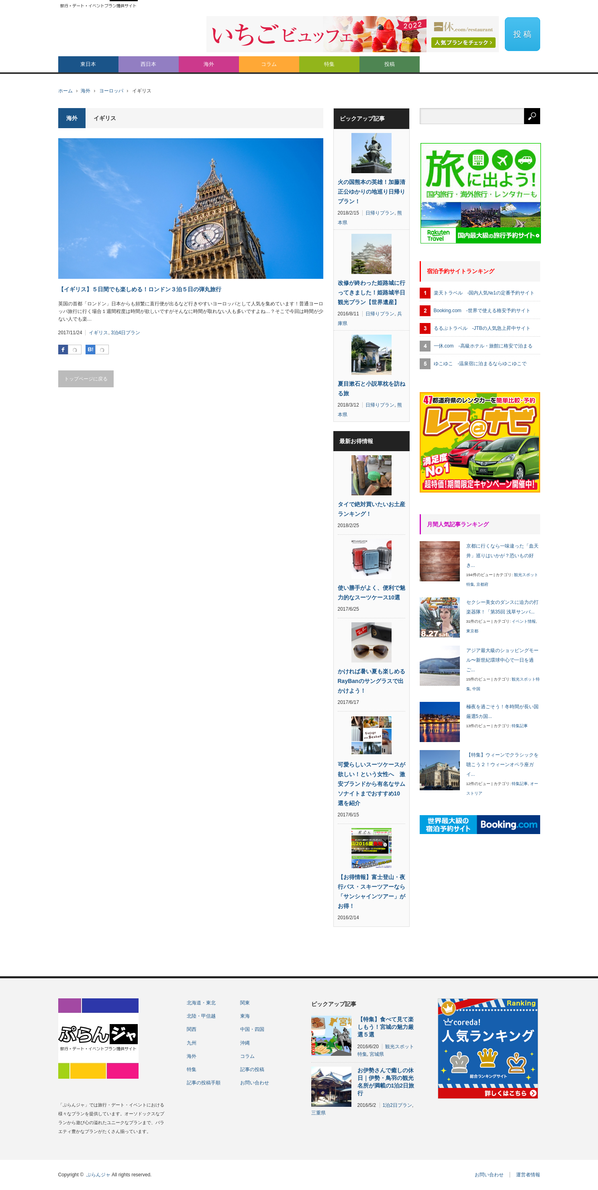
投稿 (389, 64)
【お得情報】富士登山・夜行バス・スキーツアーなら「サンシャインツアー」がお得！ (371, 891)
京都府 (482, 584)
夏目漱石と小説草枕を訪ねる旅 (371, 388)
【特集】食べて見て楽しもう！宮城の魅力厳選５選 (385, 1027)
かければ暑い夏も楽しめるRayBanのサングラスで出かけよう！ (371, 681)
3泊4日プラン (125, 332)
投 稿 (522, 34)
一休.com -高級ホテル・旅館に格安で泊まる (483, 346)
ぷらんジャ (98, 1175)
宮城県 (376, 1054)
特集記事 (520, 726)
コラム (269, 64)
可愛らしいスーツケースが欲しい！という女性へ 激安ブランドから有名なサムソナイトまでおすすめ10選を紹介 (371, 783)
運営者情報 (528, 1175)
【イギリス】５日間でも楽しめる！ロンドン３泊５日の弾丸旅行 (139, 289)
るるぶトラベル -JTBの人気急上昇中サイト (482, 328)
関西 (191, 1029)
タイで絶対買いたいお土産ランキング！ (371, 509)
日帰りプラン (379, 213)
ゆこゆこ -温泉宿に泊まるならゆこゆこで (480, 363)
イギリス (98, 332)
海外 (209, 64)
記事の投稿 (252, 1069)
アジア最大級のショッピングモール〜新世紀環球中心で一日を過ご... (502, 660)
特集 (329, 64)
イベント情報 (524, 621)
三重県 (318, 1113)
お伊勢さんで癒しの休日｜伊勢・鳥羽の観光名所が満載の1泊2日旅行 (385, 1082)
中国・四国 (252, 1029)
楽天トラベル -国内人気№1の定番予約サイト (484, 293)
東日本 (88, 64)
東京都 (472, 631)
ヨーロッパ (111, 91)
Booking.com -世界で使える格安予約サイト (482, 310)
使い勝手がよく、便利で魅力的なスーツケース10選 (371, 593)
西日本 (148, 64)
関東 (245, 1003)
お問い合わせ (254, 1083)
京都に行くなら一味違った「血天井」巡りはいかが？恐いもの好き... (502, 555)
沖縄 (245, 1043)
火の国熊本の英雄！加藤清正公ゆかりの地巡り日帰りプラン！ (371, 191)
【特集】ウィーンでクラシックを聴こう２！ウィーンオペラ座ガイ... (502, 764)
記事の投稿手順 (203, 1083)
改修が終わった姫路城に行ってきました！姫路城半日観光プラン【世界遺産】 (371, 292)
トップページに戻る (86, 379)
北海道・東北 (201, 1003)
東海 (245, 1016)
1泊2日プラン (397, 1105)
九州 (191, 1043)
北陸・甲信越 (201, 1016)
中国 (476, 689)
